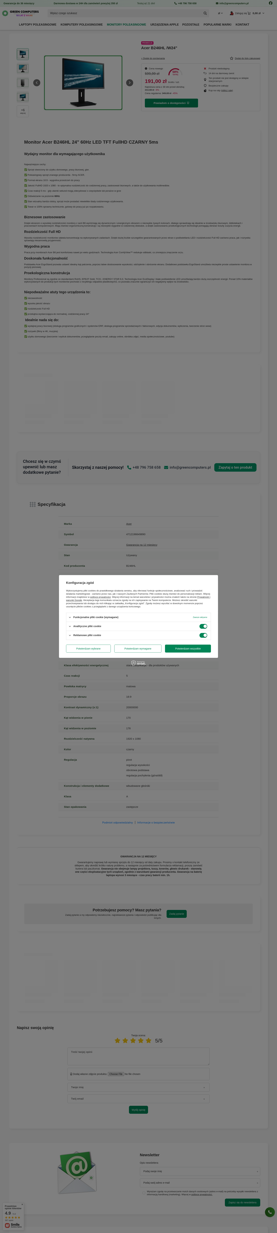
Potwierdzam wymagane (137, 648)
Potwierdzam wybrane (88, 648)
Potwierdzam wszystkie (188, 648)
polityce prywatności (100, 597)
